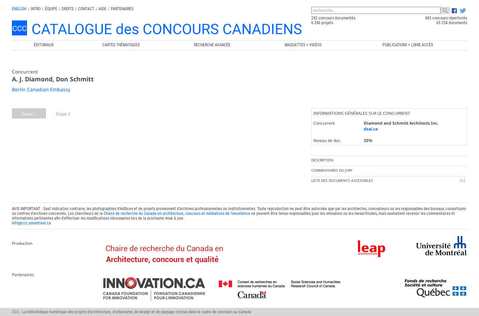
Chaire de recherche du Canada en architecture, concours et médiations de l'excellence (177, 213)
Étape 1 (29, 114)
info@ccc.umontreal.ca (31, 223)
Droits (68, 8)
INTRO (36, 8)
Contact (86, 8)
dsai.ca (371, 129)
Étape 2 (63, 114)
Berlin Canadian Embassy (41, 89)
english (19, 8)
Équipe (51, 8)
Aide (102, 8)
